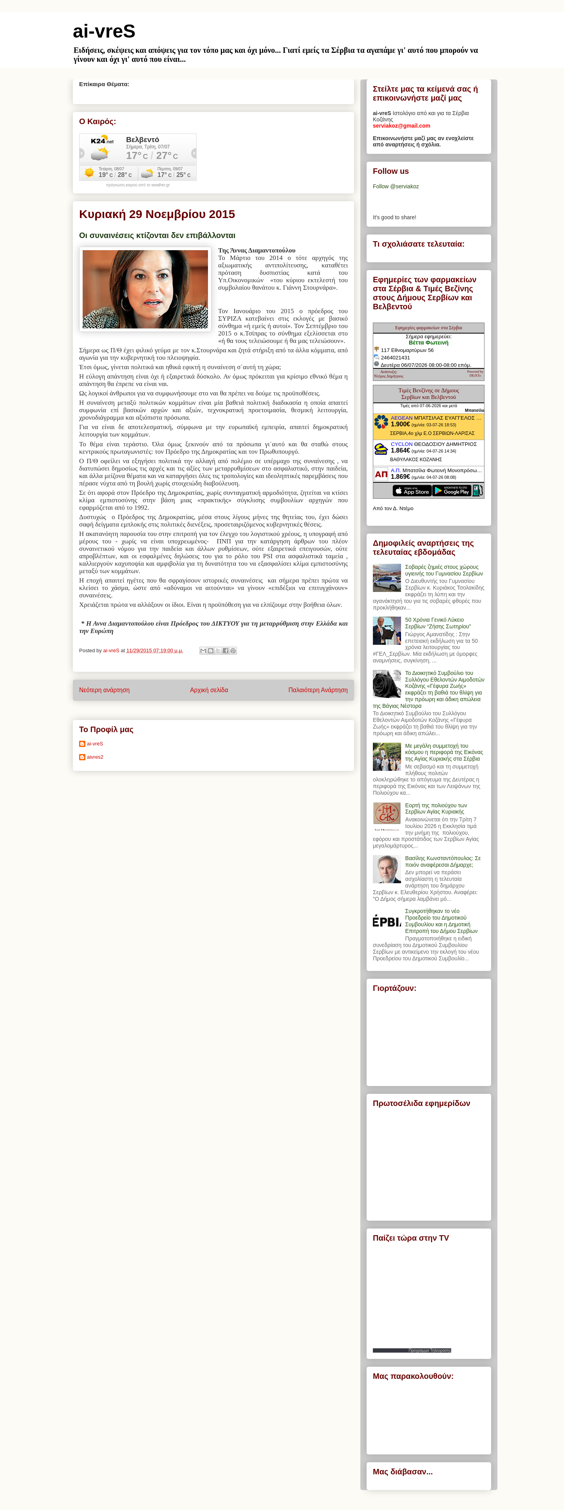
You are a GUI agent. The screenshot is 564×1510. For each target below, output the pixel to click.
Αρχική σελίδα (209, 690)
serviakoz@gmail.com (401, 126)
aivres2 (95, 757)
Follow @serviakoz (396, 186)
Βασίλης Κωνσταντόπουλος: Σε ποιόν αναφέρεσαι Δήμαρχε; (443, 861)
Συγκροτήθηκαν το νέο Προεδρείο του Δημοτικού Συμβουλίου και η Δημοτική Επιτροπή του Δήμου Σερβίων (441, 921)
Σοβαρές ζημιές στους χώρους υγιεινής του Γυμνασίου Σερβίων (444, 570)
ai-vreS (104, 31)
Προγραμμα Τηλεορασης (430, 1350)
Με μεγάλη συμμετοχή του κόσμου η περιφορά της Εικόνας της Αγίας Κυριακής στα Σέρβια (444, 752)
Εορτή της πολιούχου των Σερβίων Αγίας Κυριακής (436, 808)
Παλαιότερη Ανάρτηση (318, 690)
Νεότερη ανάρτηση (104, 690)
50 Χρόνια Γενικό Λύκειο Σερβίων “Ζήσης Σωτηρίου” (438, 623)
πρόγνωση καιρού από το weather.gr (138, 185)
